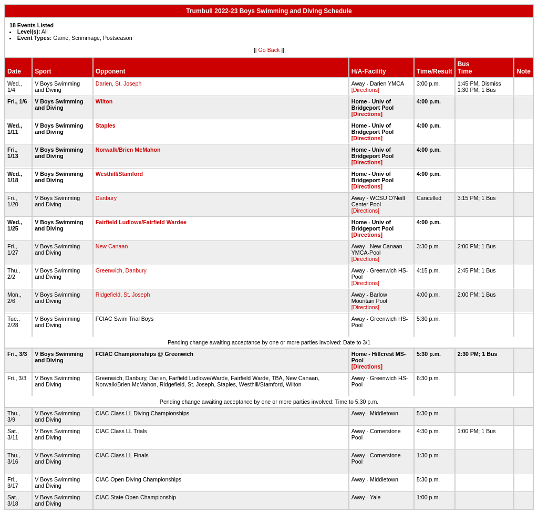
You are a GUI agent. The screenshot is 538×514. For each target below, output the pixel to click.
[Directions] (365, 90)
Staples (106, 125)
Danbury (106, 198)
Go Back (269, 50)
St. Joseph (128, 83)
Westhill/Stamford (119, 174)
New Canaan (112, 246)
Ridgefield (108, 294)
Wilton (104, 101)
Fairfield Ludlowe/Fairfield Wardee (141, 222)
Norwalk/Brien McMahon (128, 149)
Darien (104, 83)
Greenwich (109, 270)
